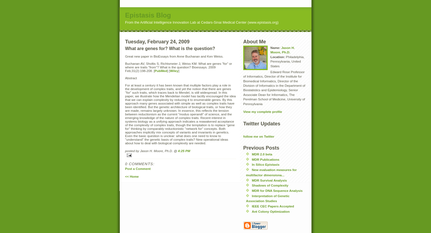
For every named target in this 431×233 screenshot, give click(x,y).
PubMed (161, 71)
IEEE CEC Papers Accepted (273, 206)
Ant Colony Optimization (271, 211)
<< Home (132, 176)
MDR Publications (265, 159)
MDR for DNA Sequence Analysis (277, 190)
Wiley (174, 71)
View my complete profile (262, 111)
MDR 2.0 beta (262, 154)
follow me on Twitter (258, 136)
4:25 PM (184, 151)
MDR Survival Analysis (269, 180)
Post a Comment (138, 168)
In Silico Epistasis (265, 164)
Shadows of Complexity (270, 185)
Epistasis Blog (148, 15)
